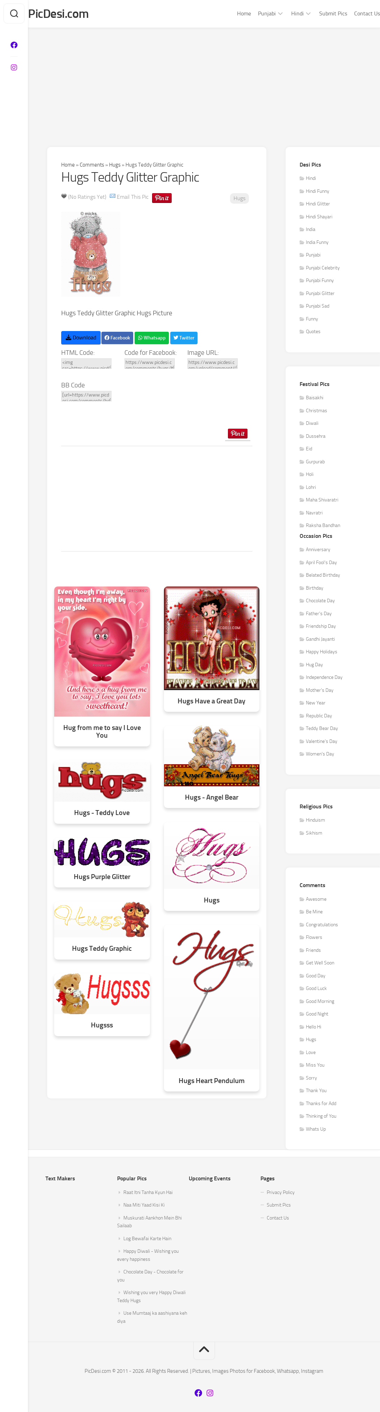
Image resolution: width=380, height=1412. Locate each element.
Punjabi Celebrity (323, 269)
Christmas (316, 411)
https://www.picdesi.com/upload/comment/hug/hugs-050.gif (212, 364)
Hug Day (314, 665)
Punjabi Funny (320, 281)
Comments (92, 165)
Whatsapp (152, 339)
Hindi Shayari (319, 217)
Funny (312, 320)
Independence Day (324, 678)
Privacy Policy (281, 1193)
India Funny (317, 243)
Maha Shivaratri (322, 501)
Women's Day (320, 755)
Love (311, 1053)
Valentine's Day (321, 742)
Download (81, 338)
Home (230, 13)
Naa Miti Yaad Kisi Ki (144, 1206)
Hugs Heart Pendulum (212, 1081)
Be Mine (314, 913)
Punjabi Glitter (320, 294)
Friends (313, 951)
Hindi (283, 13)
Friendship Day (321, 627)
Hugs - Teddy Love (102, 813)
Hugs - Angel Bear (211, 798)
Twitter (183, 339)
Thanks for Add (321, 1104)
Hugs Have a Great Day (211, 702)
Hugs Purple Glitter (102, 877)
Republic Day (319, 716)
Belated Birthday (323, 576)
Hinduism (315, 821)
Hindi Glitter (318, 205)
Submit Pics (319, 13)
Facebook (117, 339)
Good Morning (320, 1002)
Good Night (317, 1015)
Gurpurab (315, 462)
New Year (315, 704)
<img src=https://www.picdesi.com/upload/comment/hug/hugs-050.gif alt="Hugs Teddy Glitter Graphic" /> (86, 364)
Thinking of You (321, 1117)
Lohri (311, 488)
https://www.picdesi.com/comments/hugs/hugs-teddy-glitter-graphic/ (149, 364)
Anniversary (318, 551)
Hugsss (102, 1026)
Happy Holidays (321, 653)
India (310, 230)
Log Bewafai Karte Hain (147, 1239)
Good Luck (316, 989)
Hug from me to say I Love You (102, 732)
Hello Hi (313, 1028)
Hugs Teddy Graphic (102, 949)
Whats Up (316, 1130)
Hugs (115, 165)
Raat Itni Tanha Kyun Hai (148, 1193)
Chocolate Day (320, 602)
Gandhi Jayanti (320, 640)
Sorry (311, 1079)
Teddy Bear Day (322, 729)
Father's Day (319, 614)
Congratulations (322, 925)
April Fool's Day (321, 563)
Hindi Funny (317, 192)
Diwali (312, 424)
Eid (309, 450)
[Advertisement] (204, 81)
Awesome (316, 900)
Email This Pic (133, 197)
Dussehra (315, 437)
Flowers (314, 938)
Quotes (313, 333)
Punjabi (253, 13)
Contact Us (353, 13)
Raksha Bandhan (323, 526)
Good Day (315, 976)
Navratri (314, 514)
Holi (310, 475)
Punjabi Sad (317, 307)
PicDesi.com (74, 14)
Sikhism (314, 834)
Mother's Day (320, 691)
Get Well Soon (320, 964)
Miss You (315, 1066)
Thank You (316, 1092)
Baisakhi (314, 399)
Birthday (314, 589)
